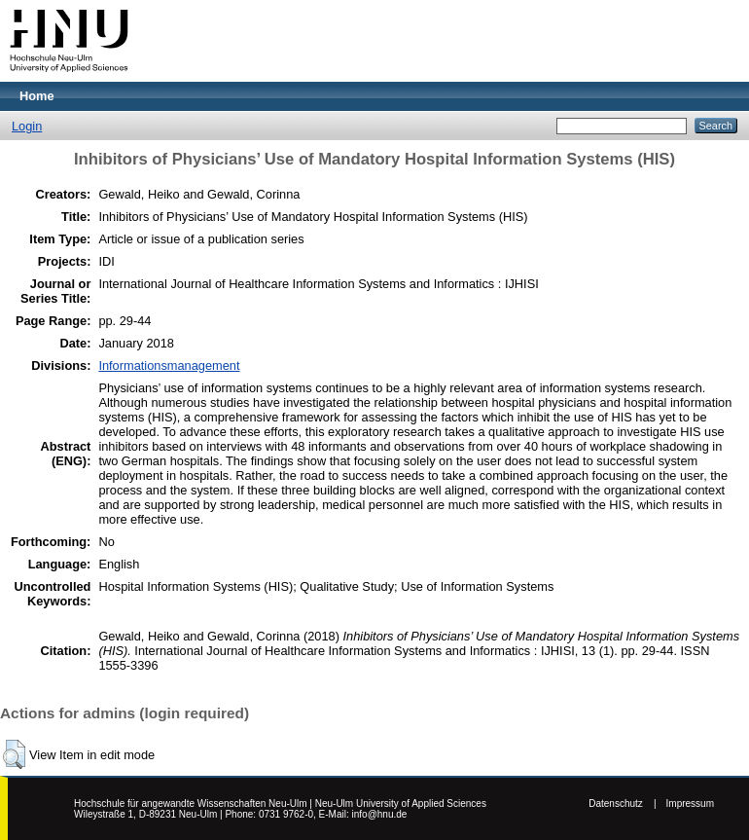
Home (36, 96)
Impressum (690, 803)
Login (27, 126)
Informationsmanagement (168, 365)
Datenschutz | (622, 803)
